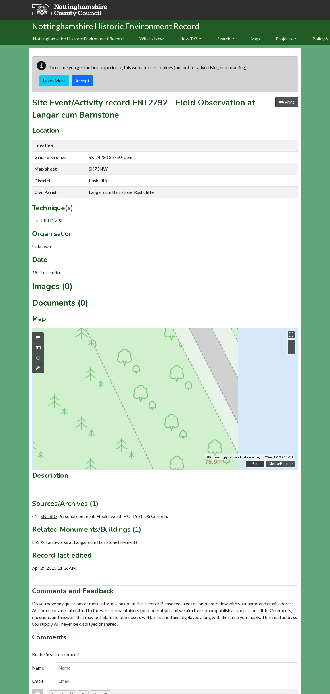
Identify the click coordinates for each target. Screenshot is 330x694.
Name (38, 667)
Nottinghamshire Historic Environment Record (78, 38)
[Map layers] (38, 338)
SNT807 (49, 516)
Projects (286, 38)
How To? (190, 38)
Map (255, 38)
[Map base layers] (38, 348)
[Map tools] (38, 368)
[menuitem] (151, 38)
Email (37, 680)
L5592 (38, 542)
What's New (151, 38)
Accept (82, 80)
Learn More (54, 80)
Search (226, 38)
